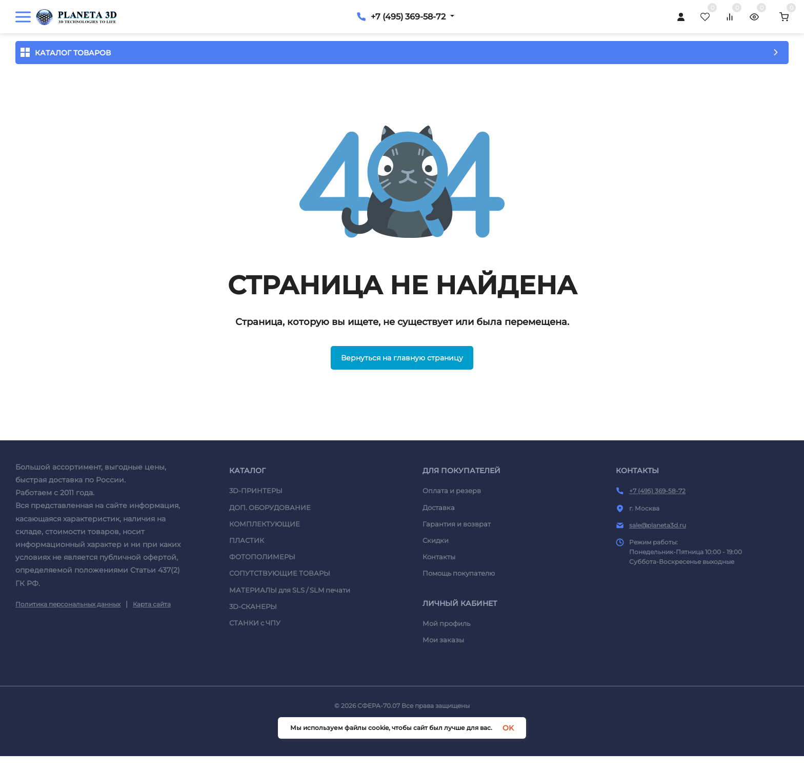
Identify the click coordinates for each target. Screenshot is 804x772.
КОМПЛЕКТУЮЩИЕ (264, 570)
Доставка (439, 554)
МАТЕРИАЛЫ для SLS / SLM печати (289, 636)
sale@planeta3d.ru (657, 571)
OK (508, 728)
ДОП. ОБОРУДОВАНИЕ (270, 554)
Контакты (439, 603)
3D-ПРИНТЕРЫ (256, 537)
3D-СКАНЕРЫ (253, 652)
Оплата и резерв (452, 537)
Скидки (436, 586)
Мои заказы (443, 686)
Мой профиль (446, 669)
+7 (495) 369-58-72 (722, 15)
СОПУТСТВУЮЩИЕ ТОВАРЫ (279, 620)
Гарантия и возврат (457, 570)
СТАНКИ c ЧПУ (254, 669)
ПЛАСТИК (246, 586)
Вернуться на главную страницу (402, 404)
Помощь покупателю (459, 620)
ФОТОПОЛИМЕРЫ (262, 603)
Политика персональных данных (67, 650)
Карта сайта (152, 650)
